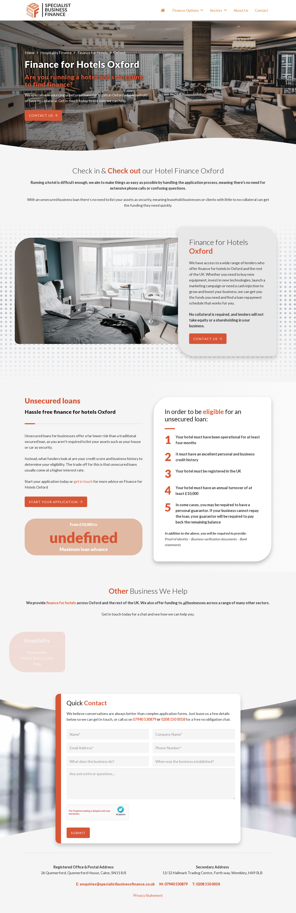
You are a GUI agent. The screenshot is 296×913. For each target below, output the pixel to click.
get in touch (83, 481)
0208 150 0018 (173, 719)
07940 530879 (144, 719)
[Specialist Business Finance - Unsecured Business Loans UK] (50, 10)
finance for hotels (61, 603)
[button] (201, 10)
